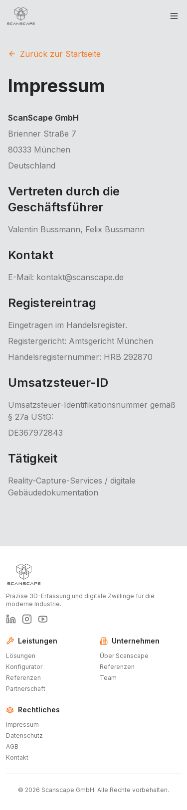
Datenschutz (24, 735)
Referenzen (23, 677)
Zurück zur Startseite (54, 54)
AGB (12, 746)
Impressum (22, 724)
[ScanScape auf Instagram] (27, 619)
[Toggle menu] (174, 16)
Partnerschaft (25, 688)
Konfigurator (24, 666)
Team (108, 677)
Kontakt (17, 757)
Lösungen (20, 655)
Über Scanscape (124, 655)
